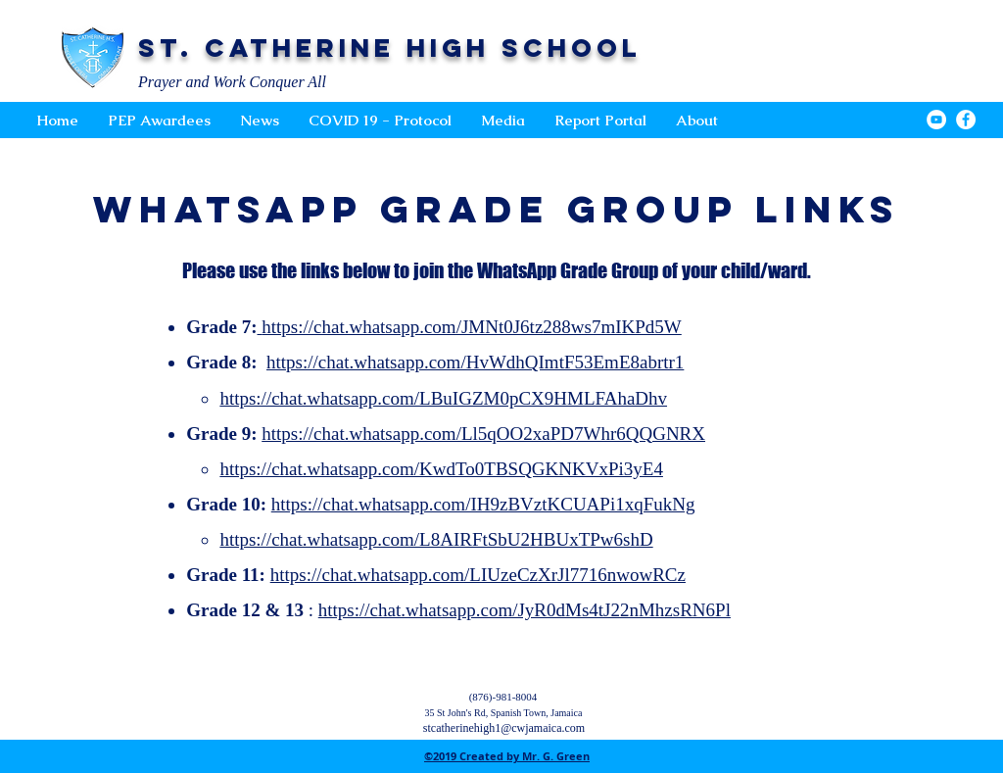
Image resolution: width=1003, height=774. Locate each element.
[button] (503, 120)
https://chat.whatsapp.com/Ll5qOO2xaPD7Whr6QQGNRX (483, 433)
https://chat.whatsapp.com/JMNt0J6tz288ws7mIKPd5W (469, 326)
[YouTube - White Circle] (936, 119)
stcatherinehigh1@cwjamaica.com (504, 728)
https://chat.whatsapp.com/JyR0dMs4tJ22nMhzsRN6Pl (524, 610)
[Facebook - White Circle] (966, 119)
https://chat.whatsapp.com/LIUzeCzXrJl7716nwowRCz (478, 574)
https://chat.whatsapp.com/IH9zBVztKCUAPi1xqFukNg (483, 504)
